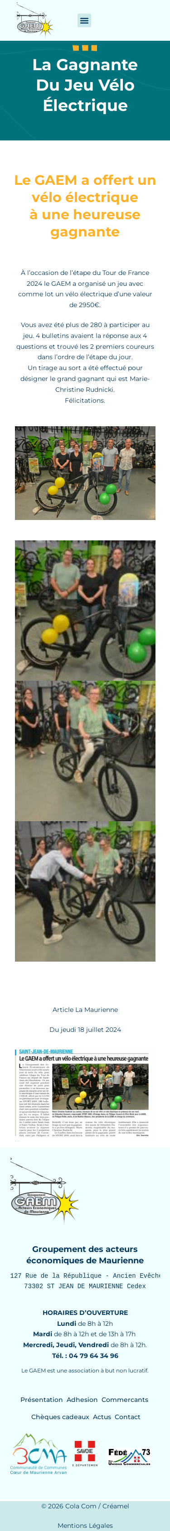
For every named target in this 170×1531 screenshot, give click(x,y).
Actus (102, 1417)
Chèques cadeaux (60, 1417)
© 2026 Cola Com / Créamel (85, 1506)
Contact (128, 1417)
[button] (84, 20)
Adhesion (82, 1400)
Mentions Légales (85, 1525)
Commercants (125, 1400)
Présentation (41, 1400)
